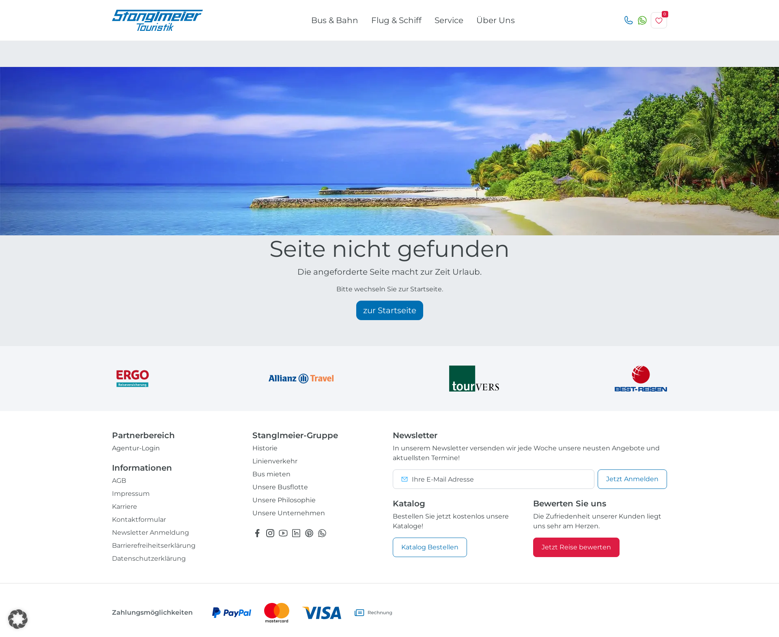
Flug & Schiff (396, 20)
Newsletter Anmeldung (150, 532)
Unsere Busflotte (280, 487)
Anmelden (632, 479)
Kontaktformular (139, 519)
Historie (265, 448)
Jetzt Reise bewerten (576, 547)
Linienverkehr (274, 461)
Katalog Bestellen (429, 547)
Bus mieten (271, 474)
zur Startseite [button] (389, 310)
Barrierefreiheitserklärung (154, 545)
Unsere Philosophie (284, 500)
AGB (119, 480)
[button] (18, 619)
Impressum (131, 493)
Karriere (124, 506)
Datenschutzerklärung (149, 558)
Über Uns (495, 20)
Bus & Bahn (334, 20)
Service (449, 20)
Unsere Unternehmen (288, 513)
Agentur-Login (136, 448)
